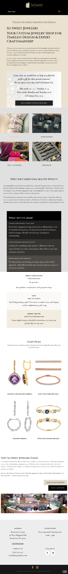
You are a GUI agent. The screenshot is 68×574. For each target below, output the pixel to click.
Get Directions (18, 543)
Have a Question (57, 488)
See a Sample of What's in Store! (34, 103)
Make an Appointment (55, 482)
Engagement (14, 137)
